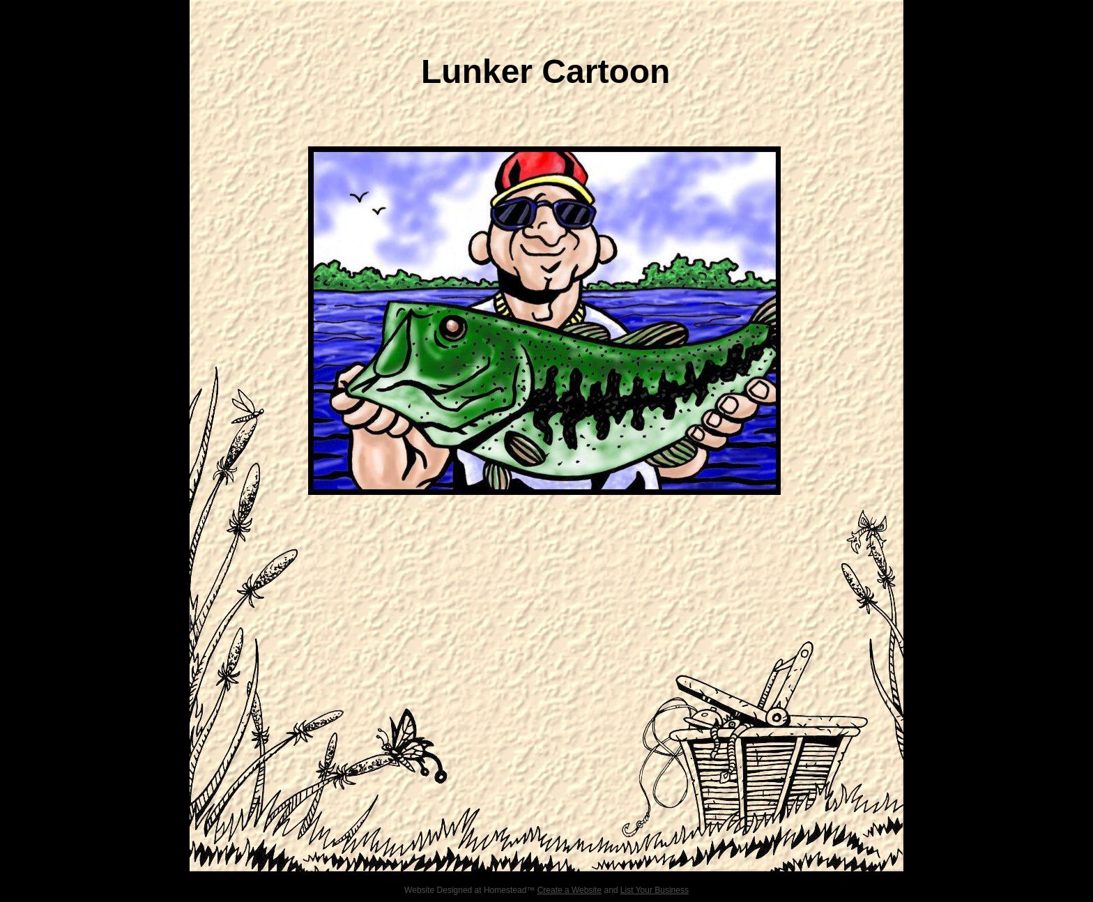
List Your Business (654, 890)
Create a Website (569, 890)
